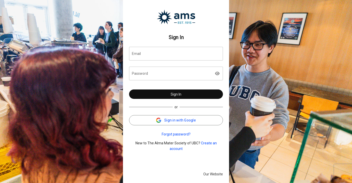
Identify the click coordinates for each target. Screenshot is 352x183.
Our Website (213, 174)
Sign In (176, 94)
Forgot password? (176, 134)
